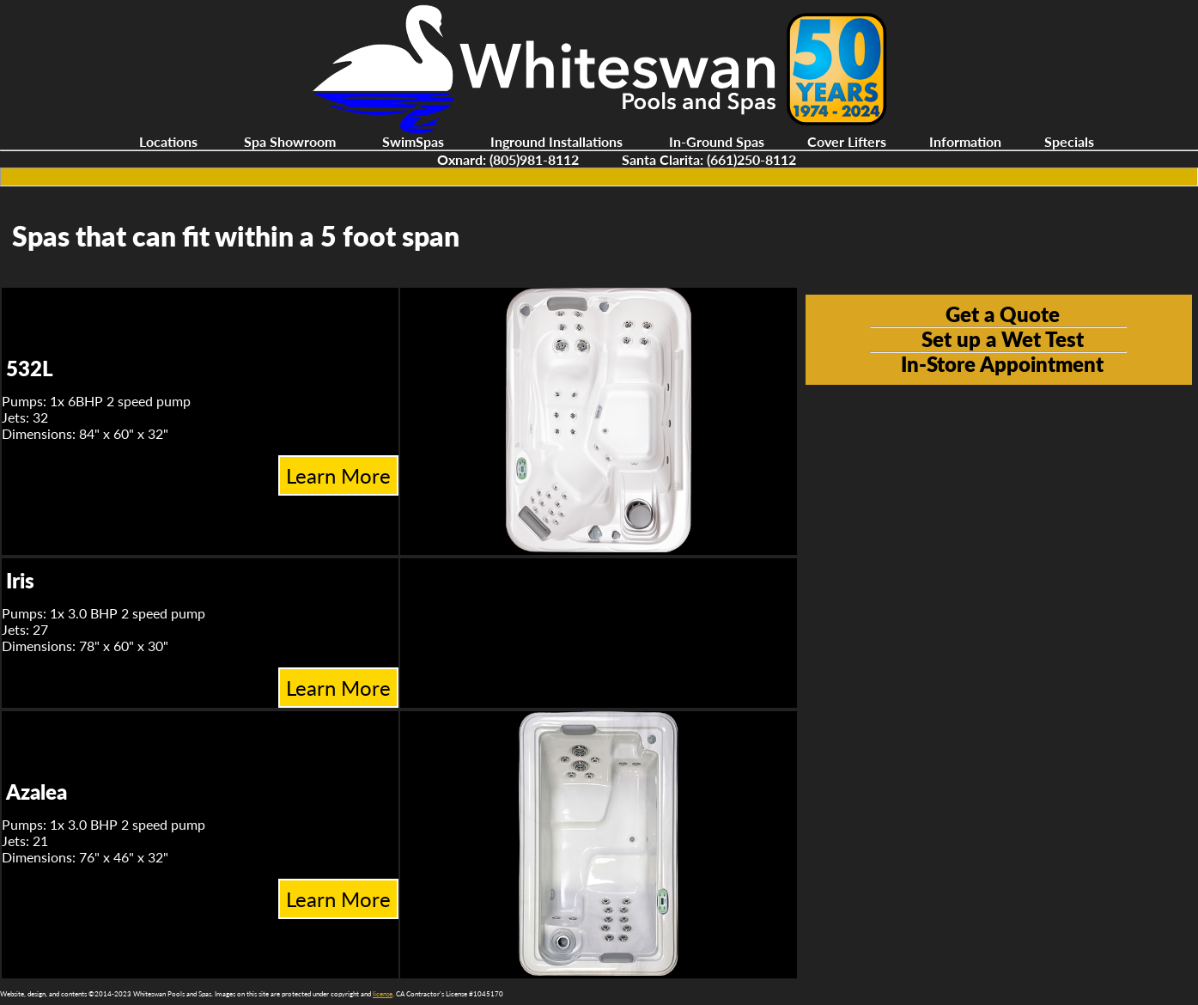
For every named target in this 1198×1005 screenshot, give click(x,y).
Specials (1069, 141)
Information (965, 141)
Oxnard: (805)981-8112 (508, 159)
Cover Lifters (846, 141)
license (382, 994)
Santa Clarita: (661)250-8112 (709, 159)
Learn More (338, 475)
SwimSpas (413, 141)
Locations (168, 141)
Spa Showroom (290, 141)
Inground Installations (556, 141)
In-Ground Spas (716, 141)
